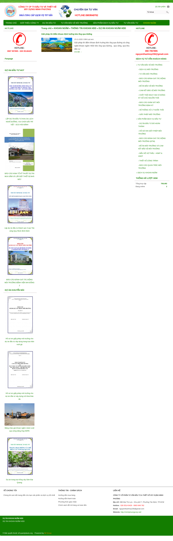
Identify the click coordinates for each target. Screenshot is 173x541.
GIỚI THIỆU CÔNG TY (29, 23)
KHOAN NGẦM (150, 23)
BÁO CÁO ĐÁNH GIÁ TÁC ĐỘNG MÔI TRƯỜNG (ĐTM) (152, 139)
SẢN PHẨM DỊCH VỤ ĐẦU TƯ (148, 119)
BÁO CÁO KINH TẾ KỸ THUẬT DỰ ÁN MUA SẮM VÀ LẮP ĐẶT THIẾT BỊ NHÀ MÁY (19, 176)
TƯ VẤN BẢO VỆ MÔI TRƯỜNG (149, 65)
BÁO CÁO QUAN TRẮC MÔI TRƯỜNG (150, 166)
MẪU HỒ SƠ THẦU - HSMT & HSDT (150, 154)
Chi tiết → (78, 52)
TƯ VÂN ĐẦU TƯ (132, 23)
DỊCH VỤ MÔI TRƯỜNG (148, 69)
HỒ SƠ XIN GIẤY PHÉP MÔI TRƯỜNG (150, 132)
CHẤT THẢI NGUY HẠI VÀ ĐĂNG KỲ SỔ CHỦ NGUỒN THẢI (151, 96)
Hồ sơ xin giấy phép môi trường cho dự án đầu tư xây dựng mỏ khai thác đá (19, 396)
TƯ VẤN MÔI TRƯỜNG (147, 74)
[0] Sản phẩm (160, 7)
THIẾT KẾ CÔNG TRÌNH (148, 161)
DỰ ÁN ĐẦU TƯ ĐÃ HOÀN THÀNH (149, 124)
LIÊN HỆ (33, 29)
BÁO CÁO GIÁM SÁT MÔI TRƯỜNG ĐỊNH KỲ (149, 103)
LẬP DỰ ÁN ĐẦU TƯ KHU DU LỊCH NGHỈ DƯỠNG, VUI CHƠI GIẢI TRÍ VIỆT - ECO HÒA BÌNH (19, 122)
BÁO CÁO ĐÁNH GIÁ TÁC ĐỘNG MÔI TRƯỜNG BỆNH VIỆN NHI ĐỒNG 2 (19, 282)
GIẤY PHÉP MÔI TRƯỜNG (149, 114)
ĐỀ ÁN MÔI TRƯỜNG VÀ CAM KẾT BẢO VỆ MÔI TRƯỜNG (150, 147)
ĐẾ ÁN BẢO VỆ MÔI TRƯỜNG (150, 86)
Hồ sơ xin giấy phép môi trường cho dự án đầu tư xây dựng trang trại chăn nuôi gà (19, 341)
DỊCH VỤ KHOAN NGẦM (146, 173)
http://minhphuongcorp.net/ (131, 512)
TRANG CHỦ (11, 23)
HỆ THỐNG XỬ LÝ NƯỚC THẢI (151, 110)
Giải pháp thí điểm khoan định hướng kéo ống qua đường (66, 34)
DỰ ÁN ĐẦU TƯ (50, 23)
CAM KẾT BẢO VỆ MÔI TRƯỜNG (151, 90)
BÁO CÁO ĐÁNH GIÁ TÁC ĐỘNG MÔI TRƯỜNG (152, 79)
